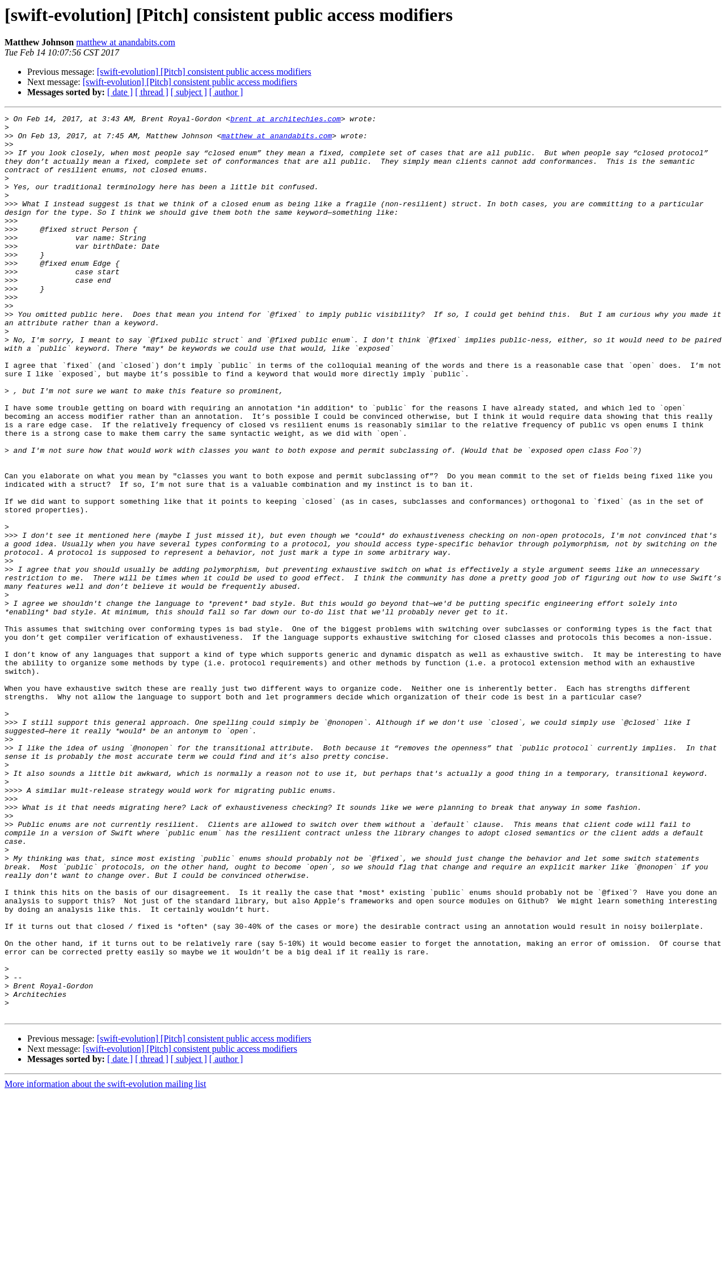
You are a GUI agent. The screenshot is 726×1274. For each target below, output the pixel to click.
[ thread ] (151, 92)
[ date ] (120, 92)
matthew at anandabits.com (125, 42)
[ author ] (226, 92)
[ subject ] (189, 92)
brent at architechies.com (285, 120)
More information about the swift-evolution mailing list (105, 1264)
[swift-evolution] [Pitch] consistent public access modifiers (204, 72)
